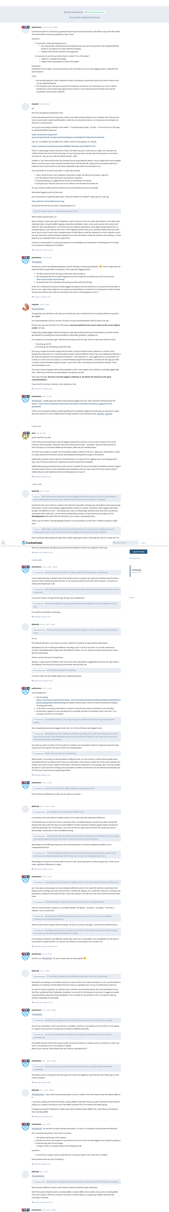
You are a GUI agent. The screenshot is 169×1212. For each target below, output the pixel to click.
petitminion (41, 90)
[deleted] (39, 33)
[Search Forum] (125, 3)
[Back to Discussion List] (3, 3)
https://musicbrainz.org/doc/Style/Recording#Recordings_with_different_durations (68, 1075)
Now (132, 58)
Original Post (135, 19)
